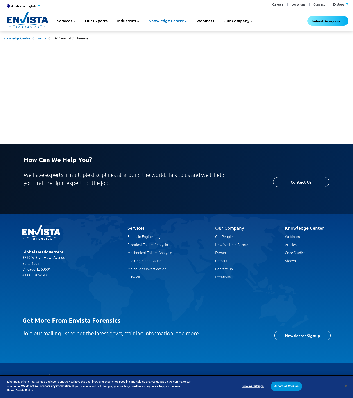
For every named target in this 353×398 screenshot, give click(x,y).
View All (133, 277)
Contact (319, 4)
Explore (340, 4)
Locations (298, 4)
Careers (277, 4)
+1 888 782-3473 (35, 275)
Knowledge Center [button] (166, 20)
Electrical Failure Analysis (147, 245)
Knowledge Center (304, 228)
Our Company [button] (236, 20)
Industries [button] (126, 20)
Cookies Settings (253, 386)
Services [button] (64, 20)
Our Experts (96, 20)
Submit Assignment (328, 20)
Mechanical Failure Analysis (149, 253)
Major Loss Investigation (146, 269)
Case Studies (295, 253)
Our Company (229, 228)
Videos (290, 261)
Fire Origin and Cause (144, 261)
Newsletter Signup (302, 335)
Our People (224, 237)
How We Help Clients (231, 245)
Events (41, 38)
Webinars (205, 20)
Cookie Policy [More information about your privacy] (24, 391)
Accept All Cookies (286, 386)
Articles (291, 245)
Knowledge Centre (16, 38)
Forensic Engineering (144, 237)
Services (136, 228)
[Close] (346, 386)
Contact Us (301, 182)
